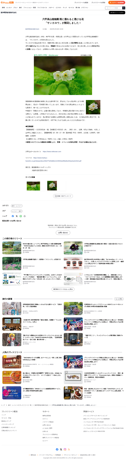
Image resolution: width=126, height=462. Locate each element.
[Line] (21, 216)
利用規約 (58, 455)
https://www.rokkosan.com (52, 151)
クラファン (84, 8)
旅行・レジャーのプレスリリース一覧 (20, 405)
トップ (3, 405)
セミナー (45, 441)
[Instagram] (65, 449)
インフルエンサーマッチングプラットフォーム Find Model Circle (103, 428)
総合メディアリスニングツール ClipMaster (96, 419)
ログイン (45, 419)
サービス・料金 (6, 418)
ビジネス (58, 8)
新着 (3, 8)
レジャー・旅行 (17, 211)
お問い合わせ (63, 233)
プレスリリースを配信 (81, 2)
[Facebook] (13, 216)
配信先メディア (6, 421)
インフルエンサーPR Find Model (93, 422)
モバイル (71, 8)
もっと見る (118, 299)
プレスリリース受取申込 (50, 434)
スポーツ (51, 8)
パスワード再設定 (48, 422)
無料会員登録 (47, 415)
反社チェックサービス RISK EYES (94, 431)
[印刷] (25, 216)
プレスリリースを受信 (98, 2)
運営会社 (33, 455)
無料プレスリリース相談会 (51, 437)
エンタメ (9, 8)
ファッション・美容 (29, 8)
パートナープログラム (46, 455)
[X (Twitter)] (17, 216)
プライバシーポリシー (70, 455)
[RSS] (69, 449)
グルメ (15, 8)
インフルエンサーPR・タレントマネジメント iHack (99, 425)
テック (65, 8)
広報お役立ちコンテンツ (9, 430)
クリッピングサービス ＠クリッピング (95, 415)
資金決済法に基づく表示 (87, 455)
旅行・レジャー (17, 206)
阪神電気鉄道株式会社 (32, 29)
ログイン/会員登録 (117, 2)
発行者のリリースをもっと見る (63, 289)
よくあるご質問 (47, 428)
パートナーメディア (8, 424)
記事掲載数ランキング (8, 427)
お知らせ (45, 431)
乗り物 (78, 8)
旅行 (20, 8)
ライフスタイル (42, 8)
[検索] (123, 7)
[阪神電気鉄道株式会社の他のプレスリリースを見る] (117, 12)
